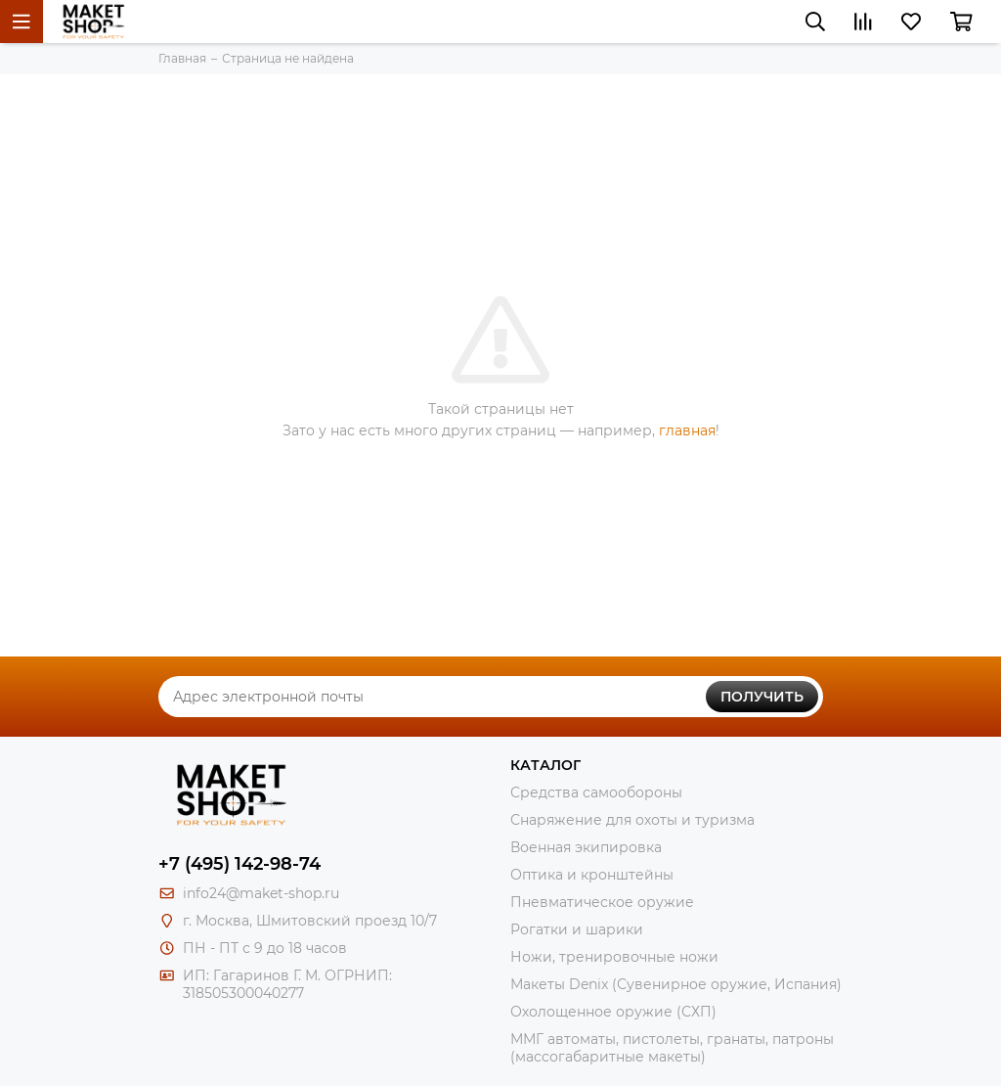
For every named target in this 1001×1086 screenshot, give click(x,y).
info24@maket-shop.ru (261, 893)
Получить (762, 696)
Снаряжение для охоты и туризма (632, 820)
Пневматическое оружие (602, 902)
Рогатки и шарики (576, 929)
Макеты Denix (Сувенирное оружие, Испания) (676, 984)
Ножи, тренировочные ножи (614, 957)
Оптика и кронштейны (592, 874)
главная (687, 430)
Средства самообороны (596, 792)
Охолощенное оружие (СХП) (613, 1011)
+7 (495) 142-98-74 (239, 864)
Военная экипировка (586, 847)
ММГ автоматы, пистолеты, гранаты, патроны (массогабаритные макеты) (672, 1047)
